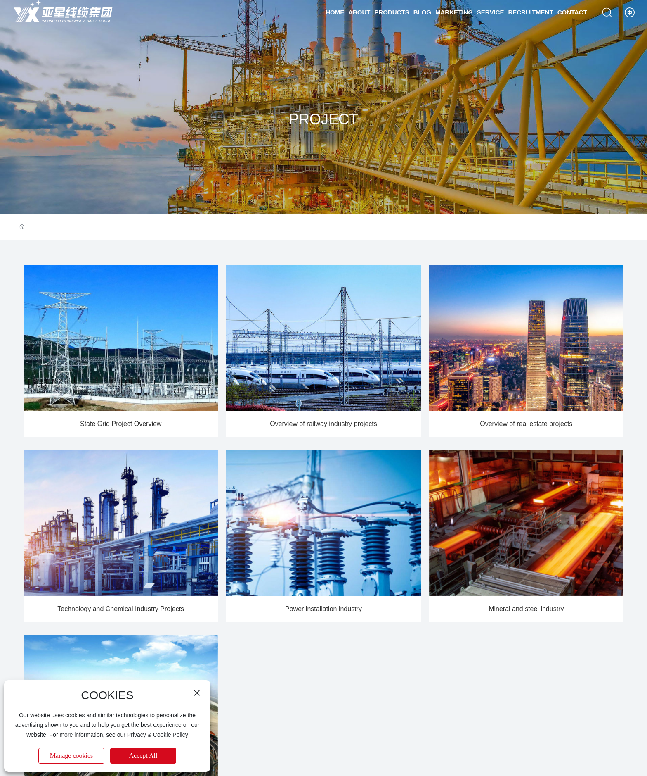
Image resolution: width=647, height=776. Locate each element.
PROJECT (323, 119)
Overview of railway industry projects (323, 423)
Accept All (143, 755)
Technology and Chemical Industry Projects (120, 608)
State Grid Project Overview (120, 423)
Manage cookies (71, 755)
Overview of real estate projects (526, 423)
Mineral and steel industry (526, 608)
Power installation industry (323, 608)
